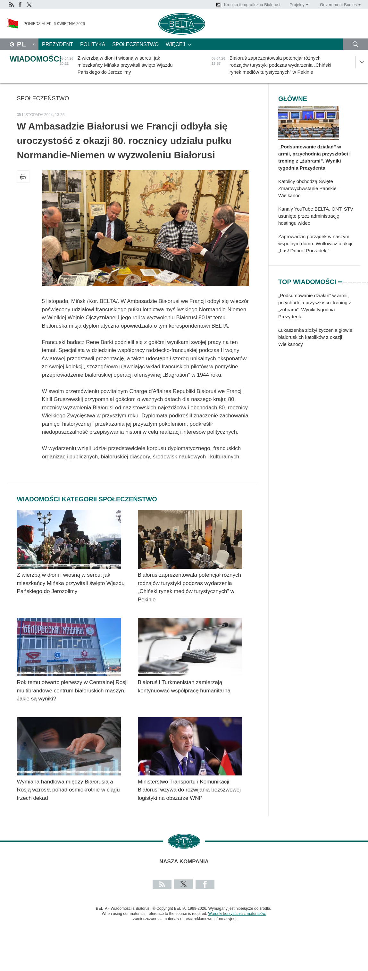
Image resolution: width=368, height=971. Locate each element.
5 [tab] (359, 279)
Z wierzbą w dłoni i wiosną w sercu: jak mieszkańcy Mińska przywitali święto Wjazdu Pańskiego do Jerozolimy (70, 583)
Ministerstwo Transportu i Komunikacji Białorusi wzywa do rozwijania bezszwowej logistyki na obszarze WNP (189, 790)
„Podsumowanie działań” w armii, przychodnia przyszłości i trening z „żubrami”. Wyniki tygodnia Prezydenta (314, 157)
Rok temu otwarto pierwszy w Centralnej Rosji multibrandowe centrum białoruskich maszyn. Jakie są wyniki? (72, 690)
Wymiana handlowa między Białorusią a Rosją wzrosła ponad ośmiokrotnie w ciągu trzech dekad (68, 790)
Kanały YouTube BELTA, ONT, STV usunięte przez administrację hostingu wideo (315, 216)
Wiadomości (35, 58)
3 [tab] (350, 279)
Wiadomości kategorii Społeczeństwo (87, 499)
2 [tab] (345, 279)
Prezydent (57, 44)
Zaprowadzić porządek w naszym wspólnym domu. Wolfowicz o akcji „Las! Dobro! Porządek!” (315, 243)
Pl (22, 44)
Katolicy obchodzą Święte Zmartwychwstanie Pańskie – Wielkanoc (309, 188)
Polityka (92, 44)
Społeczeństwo (135, 44)
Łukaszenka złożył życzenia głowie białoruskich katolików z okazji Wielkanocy (315, 337)
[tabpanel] (319, 323)
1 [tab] (340, 279)
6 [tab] (364, 279)
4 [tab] (354, 279)
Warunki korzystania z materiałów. (237, 913)
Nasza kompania (184, 861)
